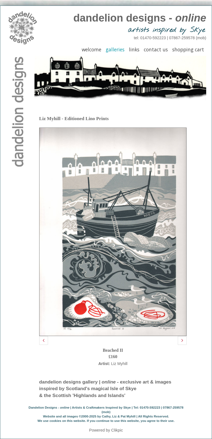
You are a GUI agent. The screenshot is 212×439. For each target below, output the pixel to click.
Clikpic (117, 430)
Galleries (115, 49)
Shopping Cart (188, 49)
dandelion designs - (139, 18)
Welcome (91, 49)
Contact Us (156, 49)
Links (134, 49)
